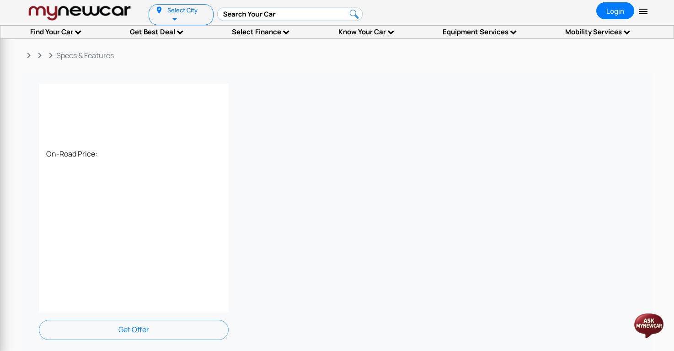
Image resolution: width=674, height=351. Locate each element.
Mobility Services (597, 32)
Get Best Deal (156, 32)
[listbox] (175, 18)
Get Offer (133, 329)
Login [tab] (615, 11)
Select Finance (260, 32)
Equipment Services (480, 32)
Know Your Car (366, 32)
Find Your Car (55, 32)
